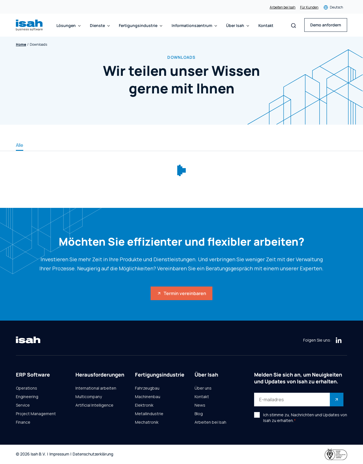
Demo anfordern (325, 25)
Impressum (59, 454)
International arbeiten (95, 388)
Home (21, 44)
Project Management (36, 414)
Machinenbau (147, 397)
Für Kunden (309, 7)
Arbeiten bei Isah (283, 7)
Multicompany (88, 397)
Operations (26, 388)
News (200, 405)
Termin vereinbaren (181, 293)
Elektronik (144, 405)
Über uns (203, 388)
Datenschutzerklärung (93, 454)
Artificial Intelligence (94, 405)
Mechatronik (147, 422)
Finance (23, 422)
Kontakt (265, 26)
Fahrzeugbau (147, 388)
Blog (199, 414)
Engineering (27, 397)
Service (23, 405)
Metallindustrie (149, 414)
